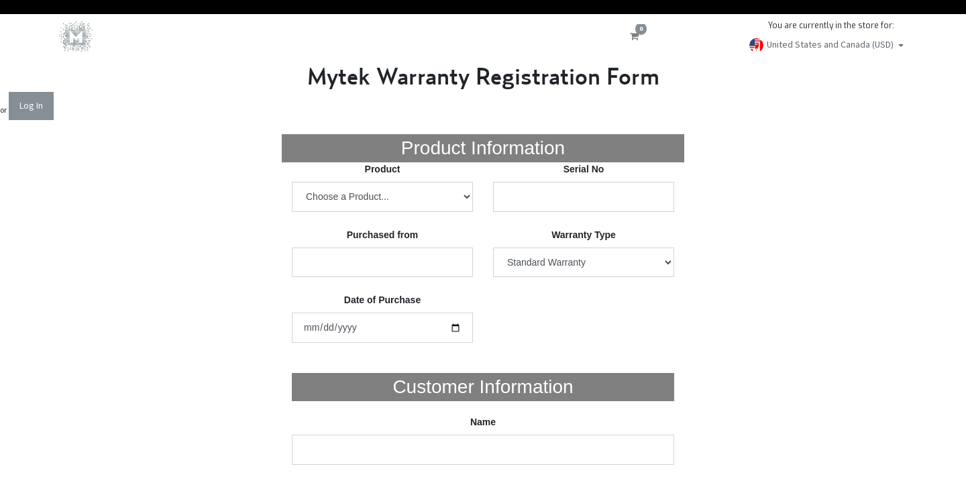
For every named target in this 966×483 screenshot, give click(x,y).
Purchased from (383, 234)
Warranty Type (583, 234)
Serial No (584, 169)
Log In (31, 105)
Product (382, 169)
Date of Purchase (382, 299)
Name (483, 422)
